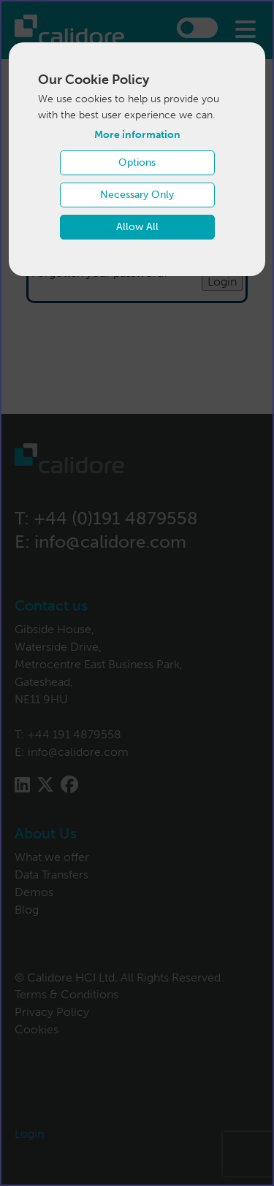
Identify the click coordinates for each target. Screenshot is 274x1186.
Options (137, 162)
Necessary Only (137, 194)
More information (137, 135)
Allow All (137, 227)
